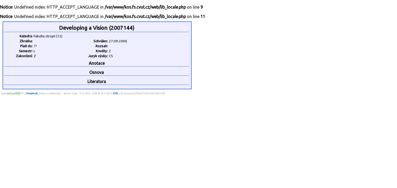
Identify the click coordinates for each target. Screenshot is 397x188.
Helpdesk (31, 93)
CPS (115, 93)
